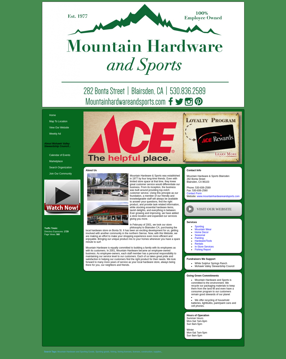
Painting (199, 238)
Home (52, 115)
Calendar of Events (59, 155)
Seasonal (200, 235)
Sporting (199, 226)
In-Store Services (204, 246)
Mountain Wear (203, 229)
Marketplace (56, 161)
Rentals (199, 243)
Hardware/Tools (203, 240)
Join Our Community (60, 173)
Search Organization (60, 167)
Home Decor (202, 232)
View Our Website (59, 127)
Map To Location (58, 121)
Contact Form (194, 193)
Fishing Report (203, 249)
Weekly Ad (55, 133)
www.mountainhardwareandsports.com (218, 196)
